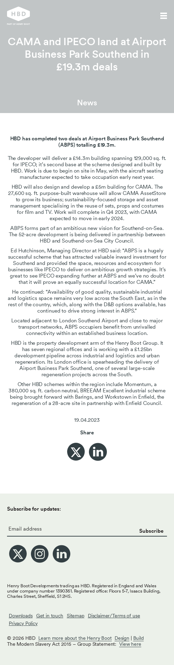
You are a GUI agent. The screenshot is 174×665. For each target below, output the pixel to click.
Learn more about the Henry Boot (75, 638)
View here (130, 644)
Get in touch (49, 615)
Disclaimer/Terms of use (114, 615)
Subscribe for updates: (34, 509)
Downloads (21, 615)
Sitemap (75, 615)
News (87, 102)
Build (138, 638)
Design (122, 638)
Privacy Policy (23, 623)
